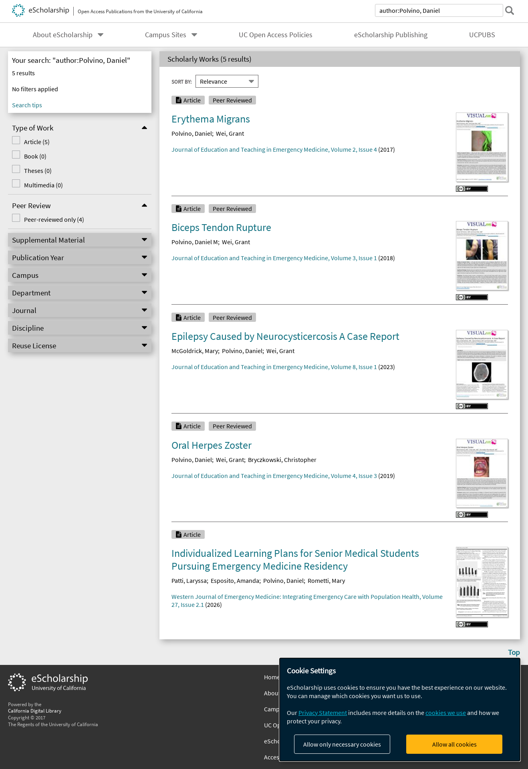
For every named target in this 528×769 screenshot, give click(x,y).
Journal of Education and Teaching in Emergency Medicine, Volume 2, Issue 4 (274, 149)
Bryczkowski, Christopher (282, 460)
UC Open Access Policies (275, 34)
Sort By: (181, 81)
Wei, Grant (230, 133)
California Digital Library (34, 710)
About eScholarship (63, 34)
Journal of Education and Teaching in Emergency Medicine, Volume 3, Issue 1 (274, 258)
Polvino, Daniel (191, 133)
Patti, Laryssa (189, 580)
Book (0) (35, 156)
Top (514, 652)
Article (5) (37, 142)
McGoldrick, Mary (194, 351)
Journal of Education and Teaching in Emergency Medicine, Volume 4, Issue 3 (274, 476)
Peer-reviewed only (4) (54, 219)
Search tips (27, 105)
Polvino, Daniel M (194, 242)
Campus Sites (165, 34)
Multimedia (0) (43, 185)
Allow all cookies (454, 744)
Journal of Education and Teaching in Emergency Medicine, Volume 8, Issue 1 (274, 367)
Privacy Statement (322, 713)
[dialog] (400, 709)
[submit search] (509, 10)
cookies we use (445, 713)
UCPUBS (482, 34)
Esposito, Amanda (235, 580)
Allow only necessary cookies (342, 744)
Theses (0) (38, 171)
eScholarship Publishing (390, 34)
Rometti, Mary (326, 580)
